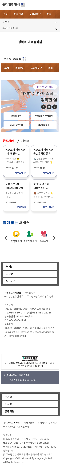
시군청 (9, 273)
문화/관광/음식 (11, 4)
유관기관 (11, 281)
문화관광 (18, 14)
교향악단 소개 (30, 241)
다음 (54, 106)
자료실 (25, 140)
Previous (6, 238)
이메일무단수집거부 (13, 296)
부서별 (9, 266)
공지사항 (8, 140)
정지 (49, 106)
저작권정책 (30, 292)
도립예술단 (35, 14)
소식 (5, 14)
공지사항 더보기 (55, 141)
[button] (57, 14)
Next (54, 238)
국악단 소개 (16, 241)
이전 (43, 106)
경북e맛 (44, 241)
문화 (49, 14)
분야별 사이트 (23, 5)
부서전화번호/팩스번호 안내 (40, 296)
